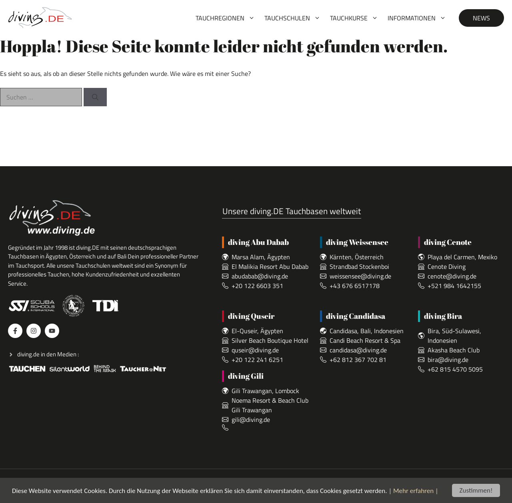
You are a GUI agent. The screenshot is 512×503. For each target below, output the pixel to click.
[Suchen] (95, 97)
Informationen (419, 18)
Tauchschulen (294, 18)
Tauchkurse (356, 18)
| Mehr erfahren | (413, 491)
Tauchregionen (228, 18)
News (481, 18)
